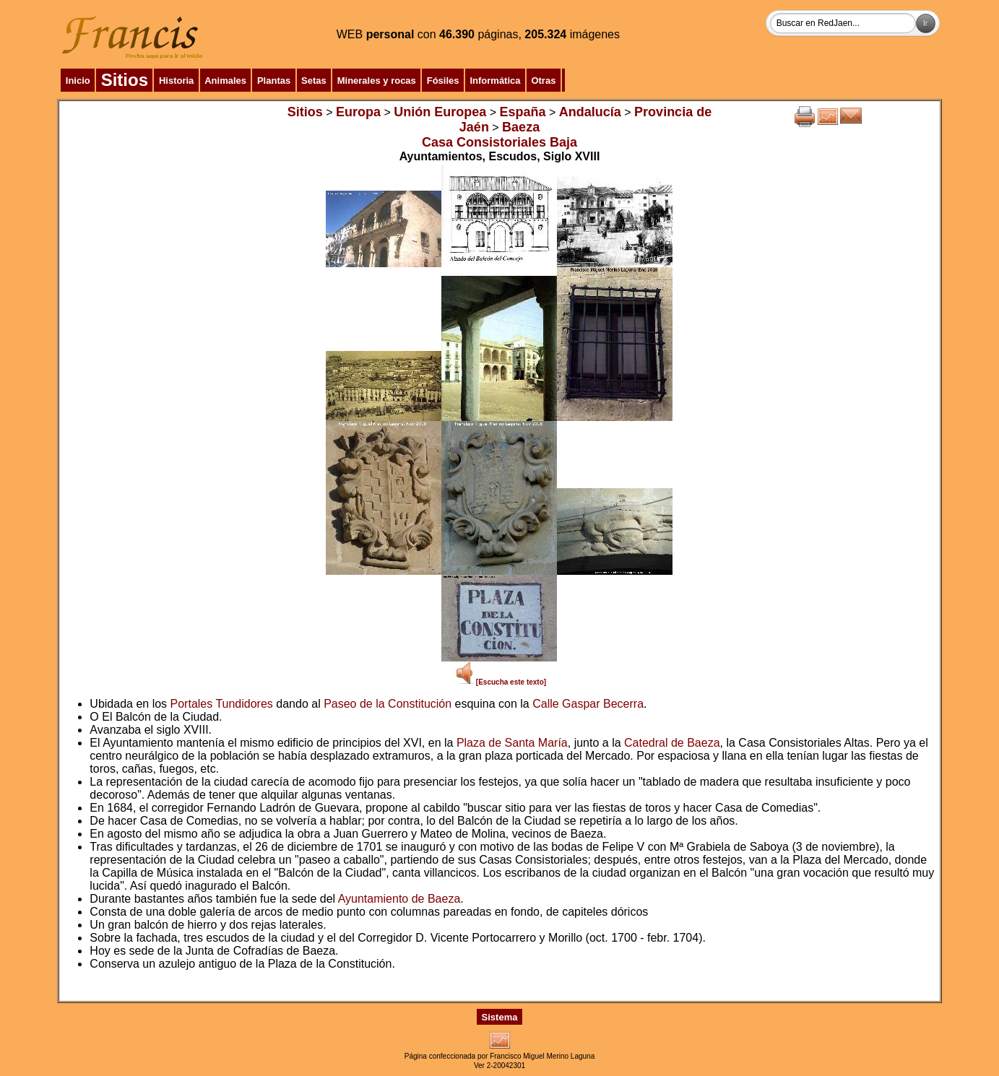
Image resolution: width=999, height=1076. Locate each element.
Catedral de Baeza (672, 743)
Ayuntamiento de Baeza (399, 899)
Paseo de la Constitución (387, 704)
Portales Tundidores (221, 704)
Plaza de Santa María (512, 743)
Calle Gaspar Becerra (588, 704)
